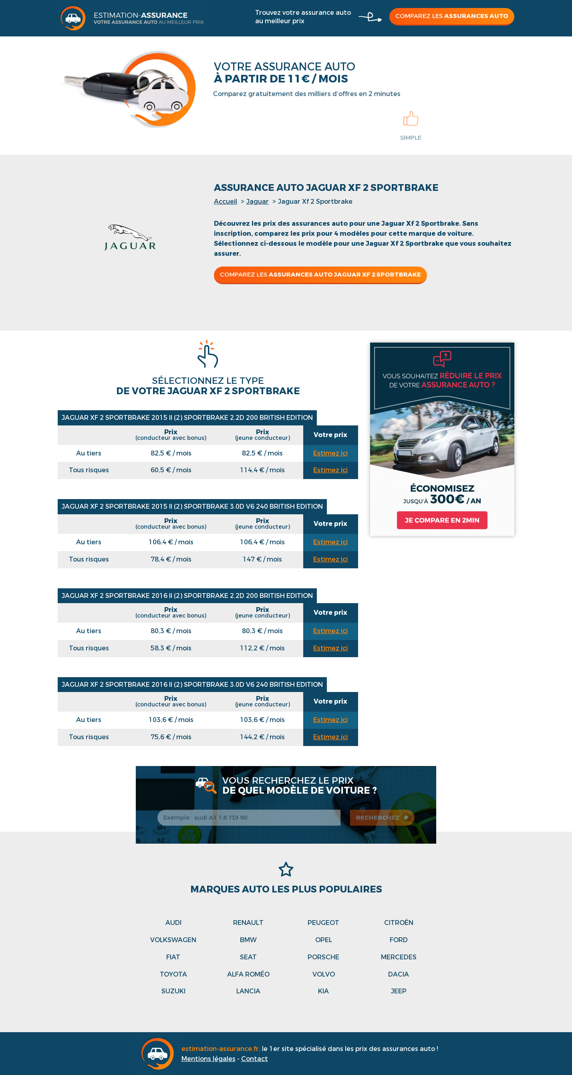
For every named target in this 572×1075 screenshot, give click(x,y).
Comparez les (451, 16)
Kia (323, 991)
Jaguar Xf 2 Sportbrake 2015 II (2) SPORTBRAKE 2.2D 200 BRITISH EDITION (187, 417)
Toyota (173, 974)
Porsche (323, 957)
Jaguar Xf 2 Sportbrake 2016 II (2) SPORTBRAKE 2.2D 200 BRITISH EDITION (187, 596)
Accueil (225, 201)
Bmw (248, 940)
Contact (254, 1059)
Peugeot (323, 923)
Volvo (323, 974)
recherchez (381, 818)
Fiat (173, 957)
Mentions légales (208, 1059)
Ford (399, 940)
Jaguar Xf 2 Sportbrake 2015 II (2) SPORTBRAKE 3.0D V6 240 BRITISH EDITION (192, 506)
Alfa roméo (248, 974)
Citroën (398, 923)
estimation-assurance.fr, (221, 1049)
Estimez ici (330, 453)
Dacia (398, 974)
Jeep (399, 991)
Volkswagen (173, 940)
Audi (173, 923)
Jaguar (257, 201)
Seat (248, 957)
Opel (323, 940)
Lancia (248, 991)
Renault (248, 923)
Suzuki (173, 991)
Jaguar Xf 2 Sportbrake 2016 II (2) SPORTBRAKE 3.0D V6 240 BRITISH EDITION (192, 684)
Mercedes (399, 957)
